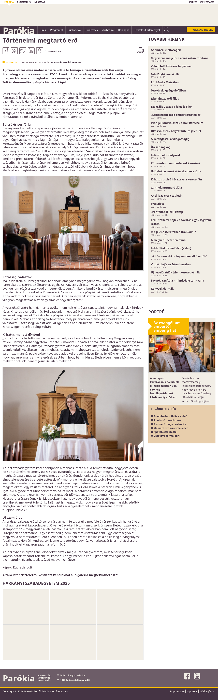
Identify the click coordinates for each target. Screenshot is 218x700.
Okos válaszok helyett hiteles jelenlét (176, 131)
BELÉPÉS (192, 2)
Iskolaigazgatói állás (165, 98)
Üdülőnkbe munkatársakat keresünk (176, 171)
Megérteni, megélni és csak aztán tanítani (179, 58)
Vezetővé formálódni (167, 435)
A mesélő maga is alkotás (170, 424)
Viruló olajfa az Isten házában (171, 264)
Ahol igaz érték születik (166, 195)
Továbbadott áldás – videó (170, 416)
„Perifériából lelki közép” (167, 212)
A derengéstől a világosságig (170, 139)
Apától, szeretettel (165, 431)
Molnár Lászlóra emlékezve (171, 428)
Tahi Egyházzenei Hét (165, 74)
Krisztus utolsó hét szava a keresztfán (176, 179)
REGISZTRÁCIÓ (206, 2)
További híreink (166, 39)
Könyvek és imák (162, 288)
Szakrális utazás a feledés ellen (172, 107)
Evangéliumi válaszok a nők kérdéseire (177, 123)
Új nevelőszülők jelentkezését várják (175, 272)
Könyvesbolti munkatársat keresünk (175, 163)
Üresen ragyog (160, 147)
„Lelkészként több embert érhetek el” (176, 115)
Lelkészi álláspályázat (165, 155)
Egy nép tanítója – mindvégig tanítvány (177, 280)
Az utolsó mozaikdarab (168, 420)
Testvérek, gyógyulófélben (168, 90)
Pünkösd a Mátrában (165, 82)
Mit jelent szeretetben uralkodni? (173, 232)
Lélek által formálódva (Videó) (171, 248)
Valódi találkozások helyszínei (171, 66)
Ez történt (12, 62)
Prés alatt (157, 204)
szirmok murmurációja (166, 187)
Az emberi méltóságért (166, 50)
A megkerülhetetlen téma (168, 240)
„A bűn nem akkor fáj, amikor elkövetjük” (179, 256)
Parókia (18, 30)
